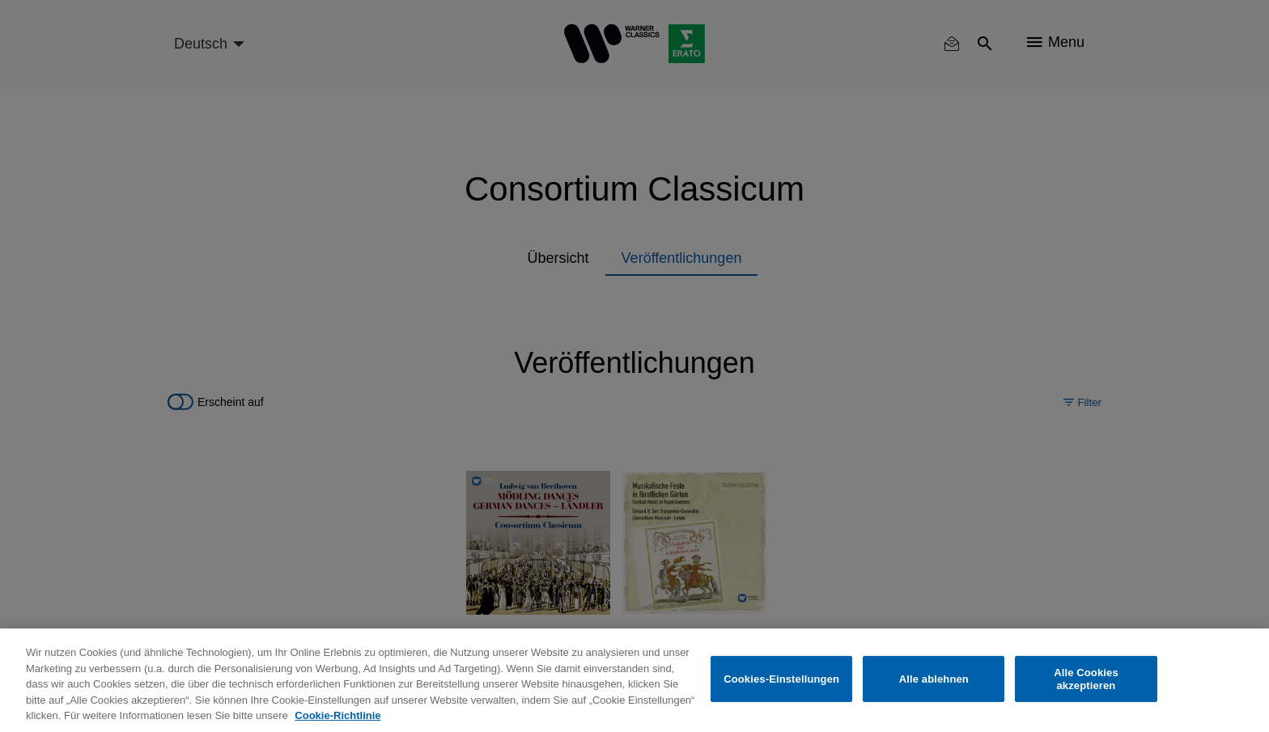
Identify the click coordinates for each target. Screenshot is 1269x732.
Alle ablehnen (934, 679)
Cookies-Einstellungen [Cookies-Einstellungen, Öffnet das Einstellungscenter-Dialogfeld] (781, 679)
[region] (634, 680)
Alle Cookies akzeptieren (1086, 679)
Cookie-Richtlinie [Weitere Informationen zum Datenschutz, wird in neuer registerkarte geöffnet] (337, 715)
